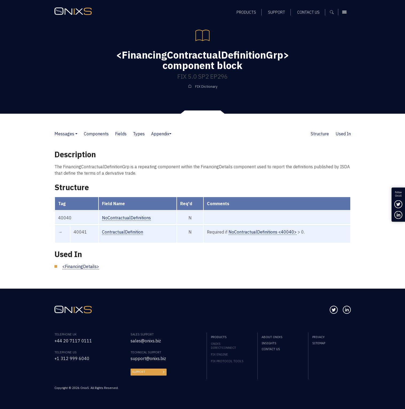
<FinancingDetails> (80, 266)
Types (139, 133)
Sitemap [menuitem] (318, 343)
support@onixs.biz (148, 358)
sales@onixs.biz (146, 340)
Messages (64, 133)
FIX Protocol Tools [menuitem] (227, 361)
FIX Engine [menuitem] (219, 354)
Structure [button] (320, 133)
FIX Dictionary (206, 86)
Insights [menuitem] (269, 343)
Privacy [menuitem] (318, 337)
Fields (121, 133)
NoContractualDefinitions (126, 217)
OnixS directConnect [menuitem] (223, 346)
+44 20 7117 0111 (73, 340)
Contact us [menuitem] (271, 349)
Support (138, 372)
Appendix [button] (160, 133)
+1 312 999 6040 (71, 358)
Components (96, 133)
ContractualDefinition (122, 232)
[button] (76, 133)
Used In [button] (343, 133)
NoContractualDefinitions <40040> (263, 232)
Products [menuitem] (219, 337)
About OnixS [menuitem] (272, 337)
